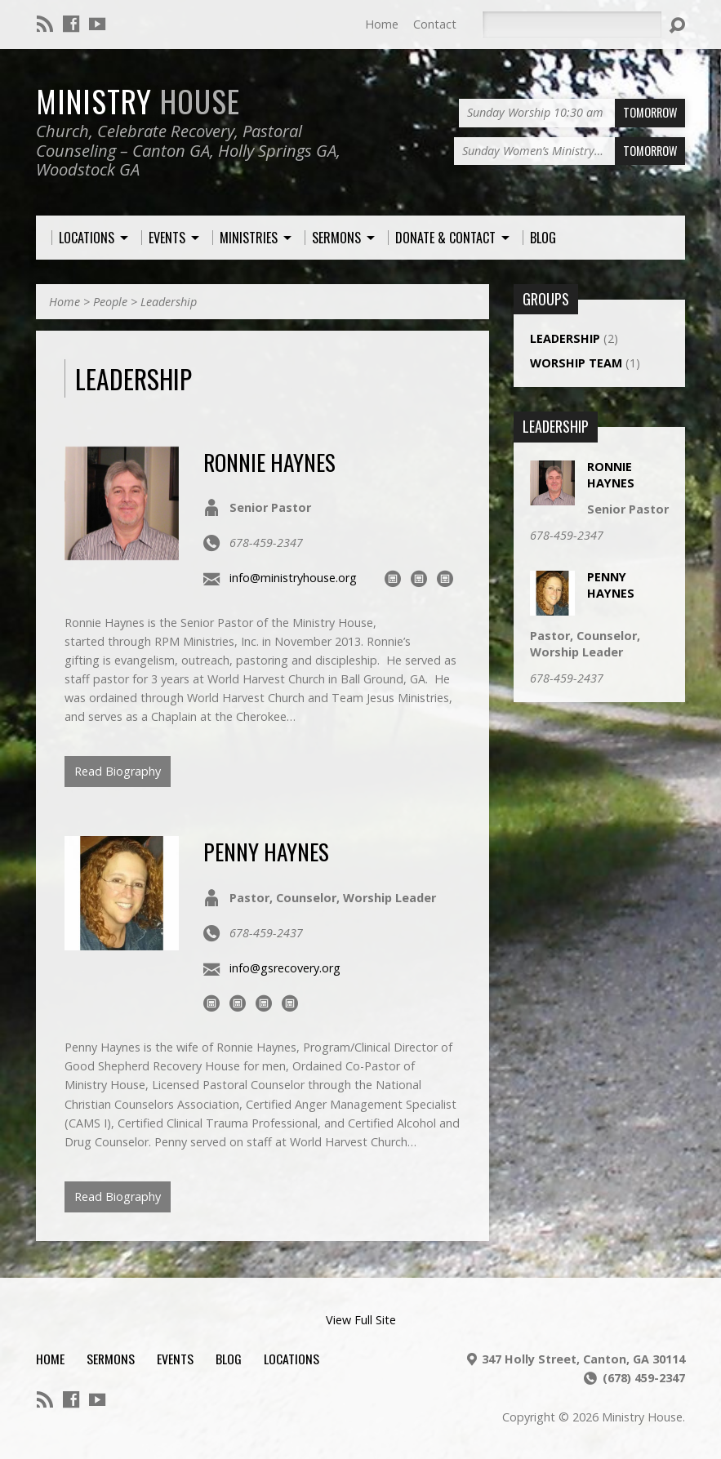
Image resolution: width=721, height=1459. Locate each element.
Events (175, 1358)
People (110, 301)
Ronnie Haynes (269, 461)
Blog (229, 1358)
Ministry (138, 100)
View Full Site (361, 1320)
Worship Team (576, 363)
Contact (434, 24)
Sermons (111, 1358)
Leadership (168, 301)
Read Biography (117, 771)
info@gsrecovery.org (284, 968)
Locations (291, 1358)
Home (381, 24)
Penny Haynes (266, 851)
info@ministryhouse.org (293, 577)
